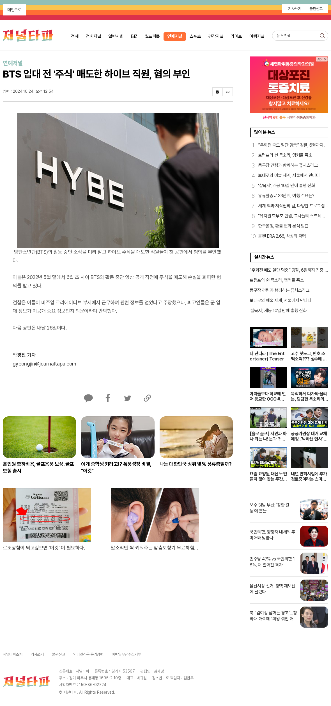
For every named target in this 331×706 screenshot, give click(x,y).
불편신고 (315, 8)
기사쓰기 (294, 8)
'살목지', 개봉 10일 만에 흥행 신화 (278, 310)
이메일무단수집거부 (126, 654)
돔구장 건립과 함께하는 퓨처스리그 (279, 290)
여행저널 (257, 36)
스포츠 (195, 36)
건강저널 (215, 36)
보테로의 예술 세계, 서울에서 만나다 (280, 300)
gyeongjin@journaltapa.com (44, 364)
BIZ (134, 36)
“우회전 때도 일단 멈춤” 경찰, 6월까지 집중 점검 (289, 270)
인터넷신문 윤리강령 (88, 654)
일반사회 (115, 36)
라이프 (236, 36)
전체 (75, 36)
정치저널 (93, 36)
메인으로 (14, 9)
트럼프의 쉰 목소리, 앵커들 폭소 (277, 280)
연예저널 (174, 36)
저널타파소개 (12, 654)
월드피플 (152, 36)
